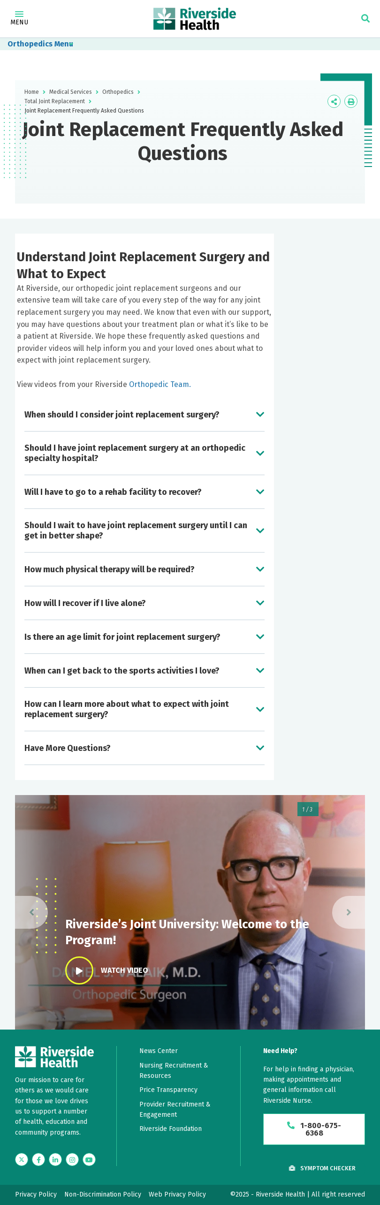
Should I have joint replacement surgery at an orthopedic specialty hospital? (134, 453)
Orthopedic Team (159, 384)
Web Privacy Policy (177, 1194)
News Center (158, 1051)
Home (31, 92)
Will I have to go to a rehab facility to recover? (113, 492)
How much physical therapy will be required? (109, 569)
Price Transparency (168, 1090)
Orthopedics (30, 43)
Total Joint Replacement (54, 101)
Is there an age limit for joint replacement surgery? (122, 637)
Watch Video (106, 970)
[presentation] (31, 912)
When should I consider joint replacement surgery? (122, 414)
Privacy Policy (36, 1194)
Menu (19, 18)
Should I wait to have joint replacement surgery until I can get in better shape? (135, 530)
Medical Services (70, 92)
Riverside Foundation (170, 1129)
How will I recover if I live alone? (85, 603)
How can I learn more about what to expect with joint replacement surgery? (126, 709)
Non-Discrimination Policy (102, 1194)
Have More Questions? (67, 748)
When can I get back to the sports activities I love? (122, 671)
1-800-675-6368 (314, 1129)
